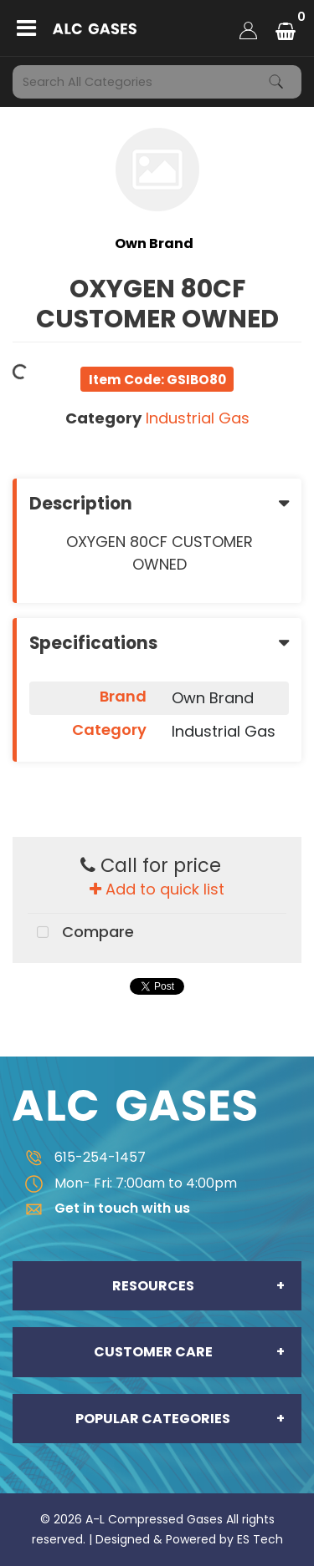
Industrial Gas (198, 418)
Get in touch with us (101, 1208)
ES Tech (260, 1539)
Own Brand (154, 243)
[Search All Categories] (157, 82)
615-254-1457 (79, 1157)
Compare (81, 933)
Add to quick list (157, 889)
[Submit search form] (276, 82)
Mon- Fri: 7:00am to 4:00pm (125, 1183)
